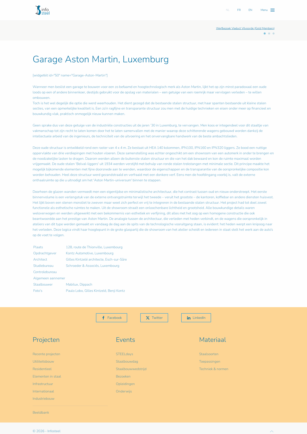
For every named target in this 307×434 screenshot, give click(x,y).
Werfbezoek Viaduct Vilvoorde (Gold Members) (245, 28)
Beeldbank (41, 412)
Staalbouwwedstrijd (131, 369)
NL (227, 10)
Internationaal (43, 391)
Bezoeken (123, 376)
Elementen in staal (47, 376)
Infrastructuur (43, 384)
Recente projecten (46, 354)
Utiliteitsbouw (43, 361)
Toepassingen (209, 361)
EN (250, 10)
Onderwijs (124, 391)
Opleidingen (125, 384)
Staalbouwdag (127, 361)
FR (239, 10)
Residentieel (42, 369)
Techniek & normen (213, 369)
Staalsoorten (209, 354)
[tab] (265, 33)
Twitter (154, 317)
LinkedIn (196, 317)
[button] (268, 10)
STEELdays (124, 354)
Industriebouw (43, 398)
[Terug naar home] (42, 10)
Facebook (111, 317)
